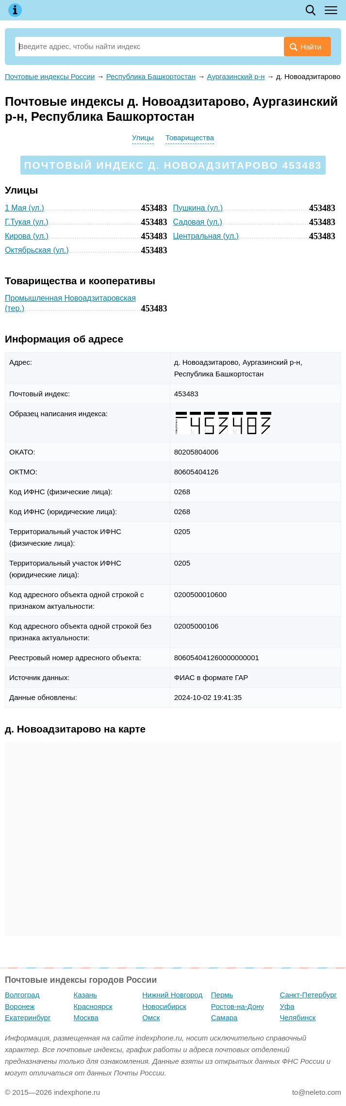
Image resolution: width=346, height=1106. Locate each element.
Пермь (222, 995)
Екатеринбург (27, 1017)
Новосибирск (164, 1006)
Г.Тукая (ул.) (26, 222)
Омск (151, 1017)
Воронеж (20, 1006)
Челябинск (297, 1017)
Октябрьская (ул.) (36, 250)
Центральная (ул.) (206, 236)
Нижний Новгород (172, 995)
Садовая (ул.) (197, 222)
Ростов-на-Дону (237, 1006)
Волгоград (22, 995)
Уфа (287, 1006)
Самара (224, 1017)
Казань (85, 995)
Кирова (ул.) (27, 236)
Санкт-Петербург (308, 995)
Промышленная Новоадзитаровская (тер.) (70, 303)
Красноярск (93, 1006)
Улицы (143, 137)
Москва (86, 1017)
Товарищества (189, 137)
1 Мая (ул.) (24, 208)
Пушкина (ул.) (198, 208)
